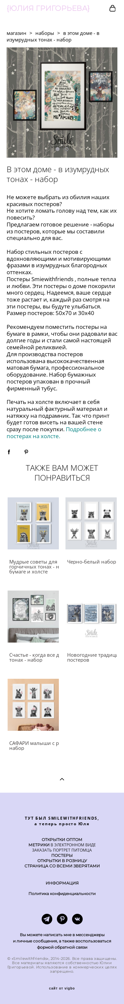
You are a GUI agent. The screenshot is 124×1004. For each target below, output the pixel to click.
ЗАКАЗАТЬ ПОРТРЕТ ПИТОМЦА (62, 850)
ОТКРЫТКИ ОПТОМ (62, 839)
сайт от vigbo (62, 988)
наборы (44, 33)
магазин (16, 33)
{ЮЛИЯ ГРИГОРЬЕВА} (48, 8)
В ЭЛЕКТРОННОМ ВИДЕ (73, 845)
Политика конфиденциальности (62, 893)
